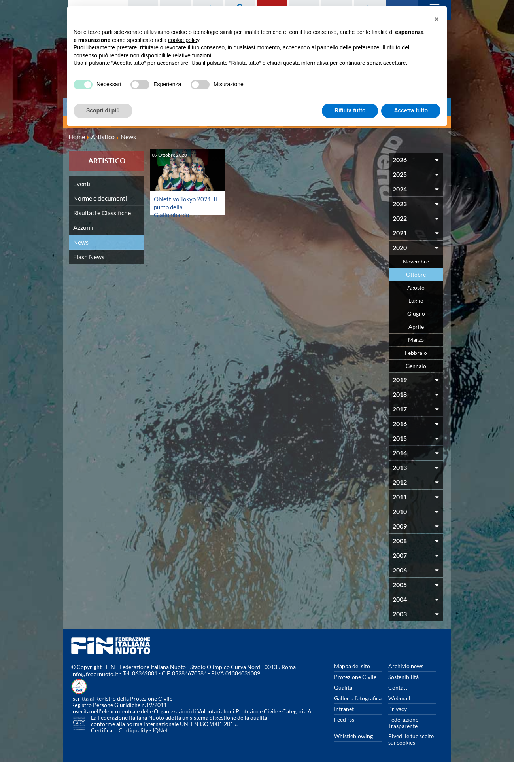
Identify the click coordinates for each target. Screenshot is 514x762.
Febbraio (416, 351)
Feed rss (344, 718)
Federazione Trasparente (403, 721)
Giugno (416, 312)
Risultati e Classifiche (102, 211)
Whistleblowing (353, 734)
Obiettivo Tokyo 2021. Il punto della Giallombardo (184, 205)
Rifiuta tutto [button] (350, 110)
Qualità (343, 685)
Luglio (415, 299)
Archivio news (405, 664)
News (81, 240)
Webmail (399, 696)
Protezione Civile (355, 675)
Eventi (82, 182)
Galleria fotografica (358, 696)
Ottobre (416, 272)
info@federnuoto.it (94, 672)
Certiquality (133, 728)
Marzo (416, 338)
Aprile (416, 325)
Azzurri (83, 225)
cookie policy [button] (183, 40)
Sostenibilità (403, 675)
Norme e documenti (100, 196)
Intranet (344, 707)
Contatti (398, 685)
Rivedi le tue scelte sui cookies (411, 737)
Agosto (416, 285)
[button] (436, 19)
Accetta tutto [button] (411, 110)
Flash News (88, 255)
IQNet (160, 728)
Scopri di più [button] (103, 110)
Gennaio (416, 364)
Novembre (416, 259)
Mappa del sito (352, 664)
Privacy (397, 707)
